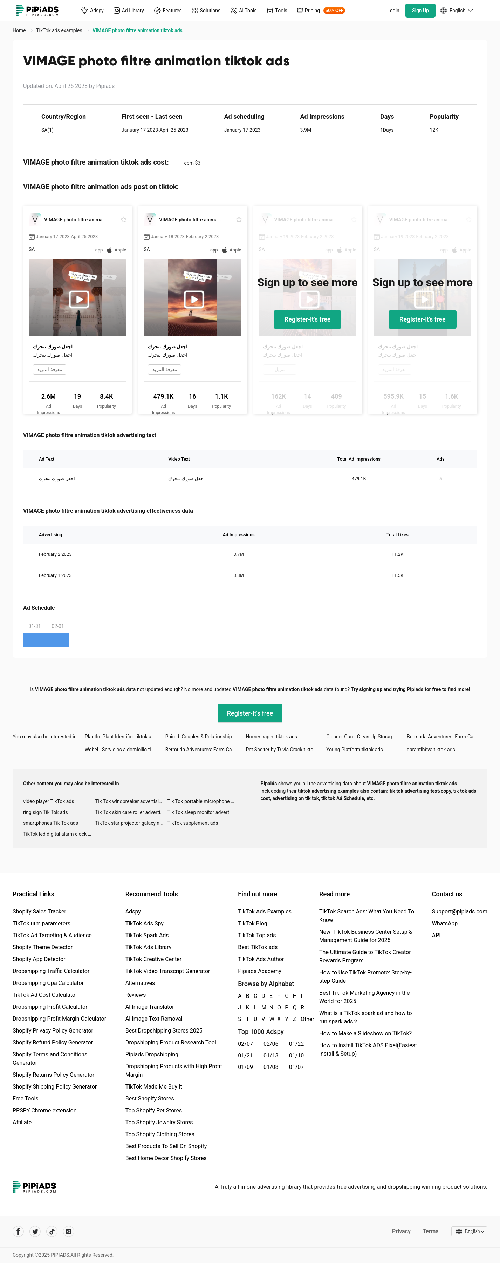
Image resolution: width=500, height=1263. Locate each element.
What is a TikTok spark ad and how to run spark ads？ (365, 1017)
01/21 (245, 1055)
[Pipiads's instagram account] (68, 1231)
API (436, 935)
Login (393, 10)
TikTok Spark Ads (147, 935)
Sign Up (420, 10)
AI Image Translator (149, 1006)
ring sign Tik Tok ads (45, 812)
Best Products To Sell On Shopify (166, 1146)
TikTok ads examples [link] (59, 30)
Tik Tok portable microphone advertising (203, 801)
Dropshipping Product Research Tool (170, 1042)
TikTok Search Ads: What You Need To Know (366, 915)
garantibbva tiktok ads (431, 749)
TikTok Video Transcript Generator (167, 971)
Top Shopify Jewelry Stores (159, 1122)
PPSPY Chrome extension (45, 1110)
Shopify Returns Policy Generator (53, 1074)
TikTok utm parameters (41, 923)
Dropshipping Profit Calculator (50, 1006)
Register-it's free (308, 319)
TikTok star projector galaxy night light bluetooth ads (131, 823)
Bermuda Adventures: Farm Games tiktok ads (447, 736)
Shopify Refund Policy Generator (53, 1042)
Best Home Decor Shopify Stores (166, 1158)
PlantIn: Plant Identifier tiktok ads (121, 736)
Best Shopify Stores (149, 1098)
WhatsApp (445, 923)
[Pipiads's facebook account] (18, 1231)
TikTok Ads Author (261, 959)
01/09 (245, 1067)
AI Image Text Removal (154, 1018)
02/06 (271, 1044)
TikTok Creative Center (153, 959)
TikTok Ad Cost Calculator (45, 995)
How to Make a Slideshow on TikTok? (365, 1033)
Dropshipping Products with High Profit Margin (173, 1070)
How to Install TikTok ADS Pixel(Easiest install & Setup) (368, 1049)
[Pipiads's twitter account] (35, 1231)
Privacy (400, 1231)
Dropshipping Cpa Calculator (48, 983)
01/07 (296, 1067)
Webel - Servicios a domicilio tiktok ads (125, 749)
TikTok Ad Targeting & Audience (52, 935)
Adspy (133, 911)
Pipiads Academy (259, 971)
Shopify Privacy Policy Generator (53, 1030)
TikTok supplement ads (192, 823)
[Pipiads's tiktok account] (51, 1231)
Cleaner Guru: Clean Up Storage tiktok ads (366, 736)
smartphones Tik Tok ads (50, 823)
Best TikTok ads (258, 947)
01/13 (271, 1055)
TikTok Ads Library (148, 947)
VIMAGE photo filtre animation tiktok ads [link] (138, 30)
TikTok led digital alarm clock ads (59, 834)
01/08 (271, 1067)
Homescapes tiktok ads (271, 736)
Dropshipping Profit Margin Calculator (59, 1018)
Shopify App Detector (39, 959)
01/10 (296, 1055)
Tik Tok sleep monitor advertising (203, 812)
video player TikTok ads (48, 801)
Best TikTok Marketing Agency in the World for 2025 (364, 997)
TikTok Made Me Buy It (153, 1086)
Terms (430, 1231)
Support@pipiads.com (459, 911)
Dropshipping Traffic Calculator (51, 971)
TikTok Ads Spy (144, 923)
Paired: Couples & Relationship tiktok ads (205, 736)
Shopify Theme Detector (43, 947)
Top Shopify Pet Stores (153, 1110)
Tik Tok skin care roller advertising (131, 812)
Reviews (135, 995)
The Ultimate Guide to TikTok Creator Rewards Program (365, 956)
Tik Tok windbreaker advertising (129, 801)
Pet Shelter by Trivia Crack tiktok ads (285, 749)
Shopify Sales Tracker (39, 911)
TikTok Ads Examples (265, 911)
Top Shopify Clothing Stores (159, 1134)
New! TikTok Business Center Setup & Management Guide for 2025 (365, 936)
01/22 (296, 1044)
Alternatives (140, 983)
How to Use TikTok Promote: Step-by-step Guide (365, 976)
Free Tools (26, 1098)
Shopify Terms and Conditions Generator (50, 1058)
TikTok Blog (252, 923)
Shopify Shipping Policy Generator (55, 1086)
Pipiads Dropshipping (151, 1054)
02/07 (245, 1044)
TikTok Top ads (257, 935)
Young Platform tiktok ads (354, 749)
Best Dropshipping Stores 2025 (164, 1030)
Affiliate (22, 1122)
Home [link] (20, 30)
